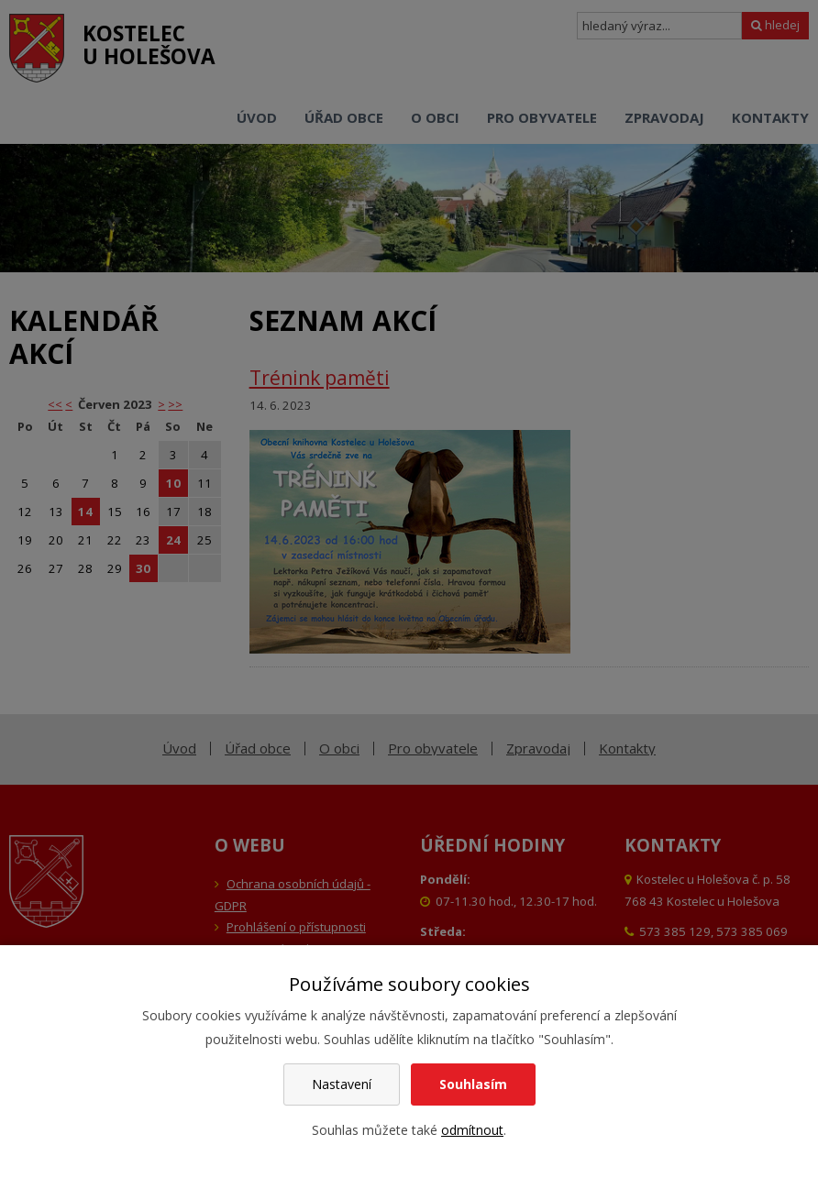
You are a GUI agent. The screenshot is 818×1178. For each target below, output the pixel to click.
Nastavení (341, 1084)
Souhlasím (473, 1084)
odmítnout (472, 1130)
